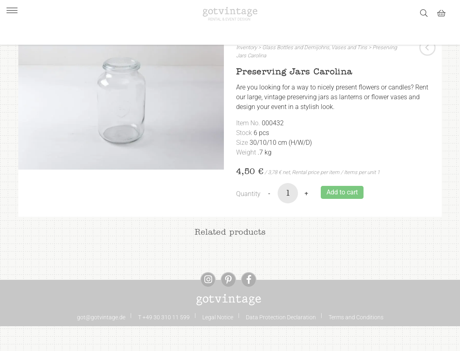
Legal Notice (217, 342)
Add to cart (342, 217)
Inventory (246, 73)
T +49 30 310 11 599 (164, 342)
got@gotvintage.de (101, 342)
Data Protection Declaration (281, 342)
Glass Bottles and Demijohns (295, 73)
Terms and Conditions (356, 342)
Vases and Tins (349, 73)
